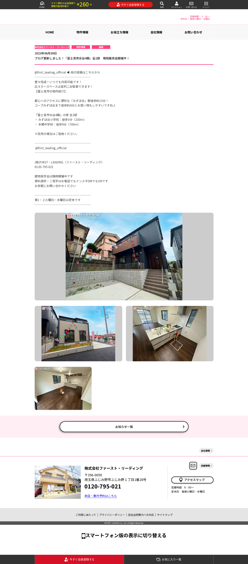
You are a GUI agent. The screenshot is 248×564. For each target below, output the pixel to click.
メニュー (206, 4)
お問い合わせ (191, 4)
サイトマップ (165, 515)
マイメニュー (176, 4)
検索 (162, 4)
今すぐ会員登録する (130, 4)
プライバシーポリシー (112, 515)
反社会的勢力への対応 (141, 515)
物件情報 (82, 32)
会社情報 (156, 32)
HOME (42, 4)
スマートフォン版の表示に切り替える (126, 535)
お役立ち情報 (119, 32)
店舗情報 (205, 465)
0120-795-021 (102, 486)
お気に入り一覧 (168, 559)
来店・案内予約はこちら (100, 495)
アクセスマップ (191, 479)
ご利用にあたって (86, 515)
